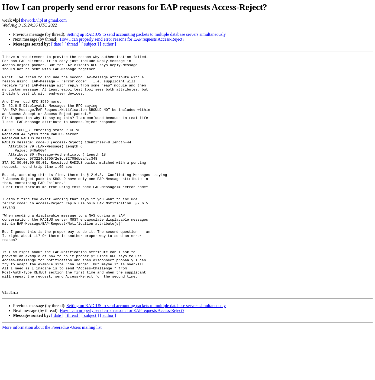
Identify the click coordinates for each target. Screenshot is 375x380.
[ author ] (108, 44)
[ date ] (57, 44)
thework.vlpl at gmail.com (44, 20)
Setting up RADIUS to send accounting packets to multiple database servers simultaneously (146, 34)
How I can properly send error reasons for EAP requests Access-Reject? (122, 39)
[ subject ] (90, 44)
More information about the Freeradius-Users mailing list (52, 375)
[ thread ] (72, 44)
